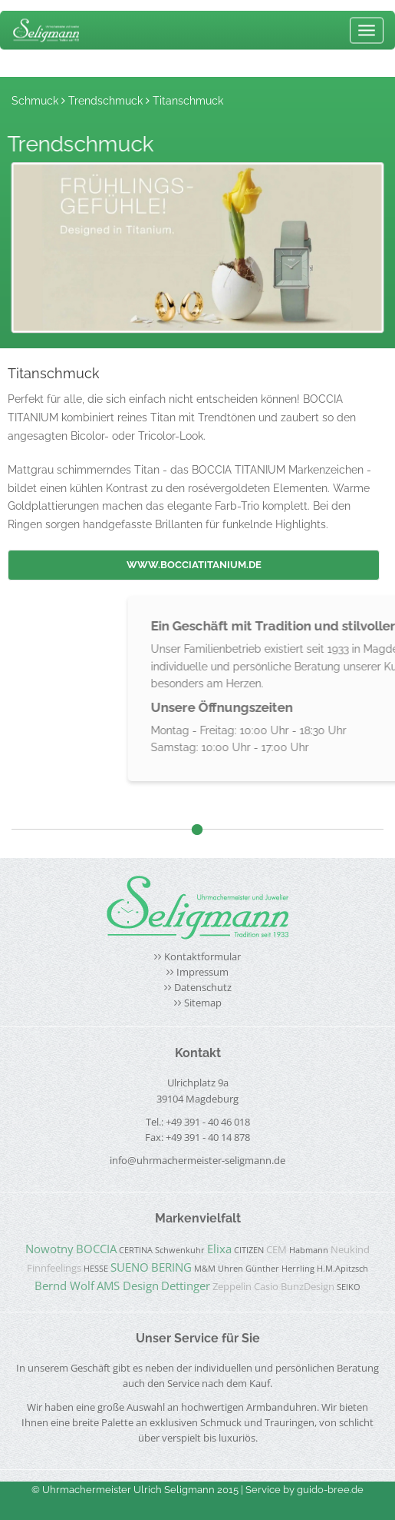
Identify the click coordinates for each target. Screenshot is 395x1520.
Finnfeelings (54, 1268)
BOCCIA (96, 1248)
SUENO (129, 1267)
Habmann (308, 1250)
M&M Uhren (218, 1268)
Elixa (219, 1248)
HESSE (96, 1268)
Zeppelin (232, 1286)
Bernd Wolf (64, 1285)
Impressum (202, 972)
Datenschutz (203, 987)
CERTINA (136, 1250)
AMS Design (128, 1285)
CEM (276, 1249)
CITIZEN (249, 1250)
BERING (171, 1267)
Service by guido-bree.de (304, 1489)
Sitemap (203, 1002)
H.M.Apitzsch (342, 1268)
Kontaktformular (202, 956)
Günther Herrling (279, 1268)
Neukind (350, 1249)
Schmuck (35, 101)
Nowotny (49, 1248)
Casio (266, 1286)
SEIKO (348, 1287)
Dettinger (185, 1285)
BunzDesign (307, 1286)
